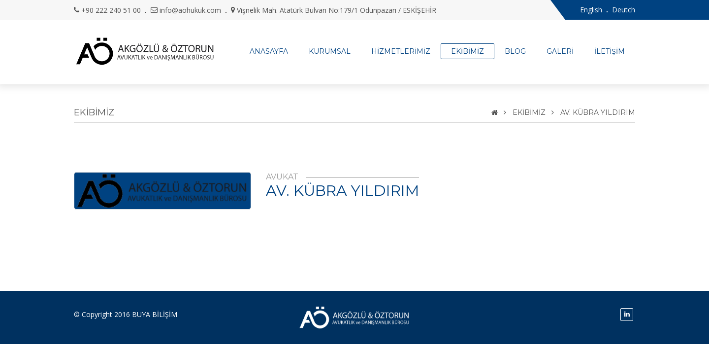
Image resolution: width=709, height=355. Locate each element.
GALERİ (560, 51)
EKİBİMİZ (467, 51)
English (591, 9)
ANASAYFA (269, 51)
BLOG (515, 51)
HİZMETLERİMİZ (400, 51)
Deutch (623, 9)
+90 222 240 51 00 (111, 10)
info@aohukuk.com (190, 10)
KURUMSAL (330, 51)
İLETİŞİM (609, 51)
